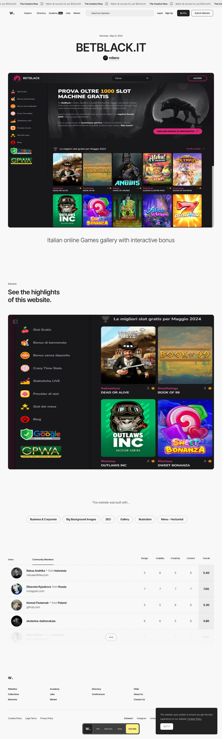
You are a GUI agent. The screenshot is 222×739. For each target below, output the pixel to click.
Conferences (98, 694)
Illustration (145, 519)
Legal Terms (31, 718)
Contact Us (139, 699)
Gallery (124, 519)
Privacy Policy (46, 718)
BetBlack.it (111, 47)
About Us (138, 694)
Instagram (141, 718)
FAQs (136, 689)
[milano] (111, 57)
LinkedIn (154, 718)
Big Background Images (81, 519)
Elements (108, 729)
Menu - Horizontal (172, 519)
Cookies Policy (15, 718)
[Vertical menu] (111, 392)
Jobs (68, 13)
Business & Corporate (43, 519)
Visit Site (132, 729)
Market (77, 13)
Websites (12, 689)
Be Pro (183, 13)
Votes (119, 729)
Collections (13, 694)
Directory (41, 13)
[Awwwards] (12, 13)
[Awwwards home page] (87, 728)
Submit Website (202, 13)
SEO (108, 519)
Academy (56, 13)
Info (98, 729)
